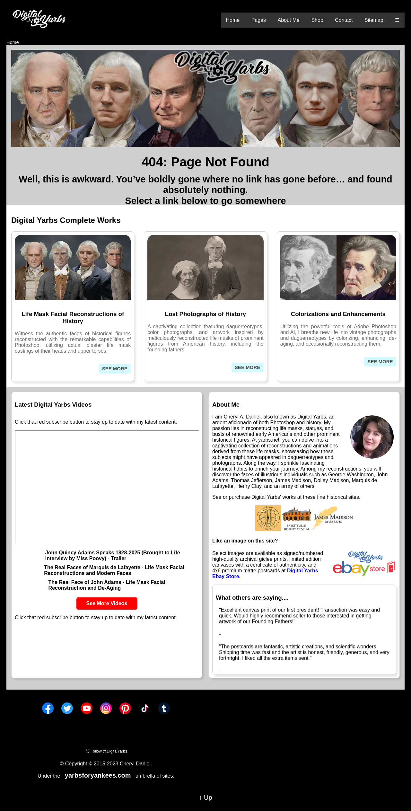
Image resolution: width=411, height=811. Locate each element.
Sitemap (373, 20)
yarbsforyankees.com (98, 775)
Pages (258, 20)
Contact (344, 20)
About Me (288, 20)
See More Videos (106, 603)
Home (233, 20)
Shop (317, 20)
